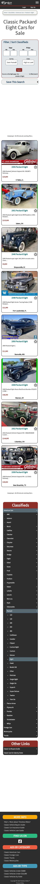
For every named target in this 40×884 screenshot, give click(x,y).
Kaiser (9, 587)
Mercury (9, 599)
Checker (9, 534)
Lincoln (9, 595)
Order (28, 59)
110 (11, 615)
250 (11, 627)
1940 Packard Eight (19, 254)
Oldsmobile (11, 607)
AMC (8, 514)
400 (11, 631)
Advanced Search (24, 74)
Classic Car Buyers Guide (12, 749)
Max (14, 49)
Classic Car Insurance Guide (14, 827)
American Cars (20, 12)
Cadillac (9, 530)
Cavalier (12, 639)
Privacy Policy (20, 883)
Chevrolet (10, 538)
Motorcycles (8, 732)
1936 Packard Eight (19, 167)
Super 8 (12, 687)
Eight (32, 12)
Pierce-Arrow (11, 703)
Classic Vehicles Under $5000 (14, 871)
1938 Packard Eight (19, 385)
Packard (27, 12)
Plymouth (10, 707)
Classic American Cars (12, 852)
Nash (8, 603)
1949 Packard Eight (19, 298)
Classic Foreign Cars (11, 855)
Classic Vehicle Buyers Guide (14, 825)
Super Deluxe (14, 691)
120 (11, 619)
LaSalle (9, 591)
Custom (12, 651)
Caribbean (13, 635)
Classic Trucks (9, 858)
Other (12, 671)
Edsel (9, 563)
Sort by (11, 59)
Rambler (10, 715)
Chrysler (9, 543)
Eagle (9, 559)
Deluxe (12, 655)
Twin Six (12, 699)
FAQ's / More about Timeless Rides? (17, 822)
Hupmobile (11, 583)
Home (5, 12)
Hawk (12, 663)
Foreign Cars (8, 728)
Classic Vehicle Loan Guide (14, 830)
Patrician (13, 675)
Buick (9, 526)
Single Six (13, 683)
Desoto (9, 551)
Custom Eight (14, 647)
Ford (8, 571)
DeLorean (10, 547)
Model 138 (13, 667)
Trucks (6, 736)
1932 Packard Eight (19, 210)
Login (24, 7)
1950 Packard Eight (19, 341)
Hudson (9, 579)
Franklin (9, 575)
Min (6, 49)
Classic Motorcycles (11, 861)
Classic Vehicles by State (13, 876)
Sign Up (33, 7)
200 (11, 623)
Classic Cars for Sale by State (13, 753)
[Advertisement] (20, 109)
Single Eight (14, 679)
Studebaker (11, 720)
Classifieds (11, 12)
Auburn (9, 518)
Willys (9, 724)
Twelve (12, 695)
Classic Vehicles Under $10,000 (15, 874)
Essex (9, 567)
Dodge (9, 555)
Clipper (12, 643)
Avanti (9, 522)
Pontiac (9, 711)
